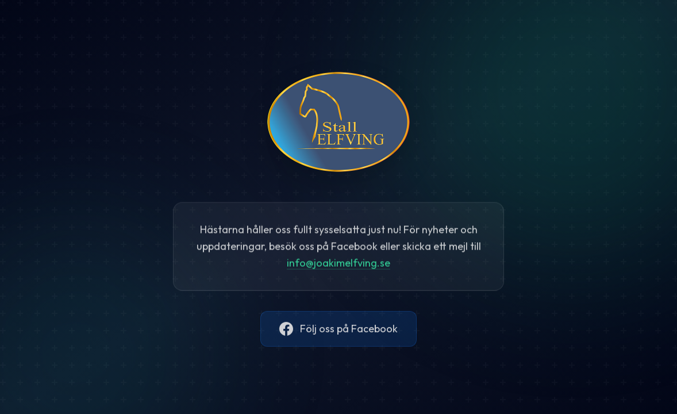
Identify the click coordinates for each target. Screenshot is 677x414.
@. (338, 264)
